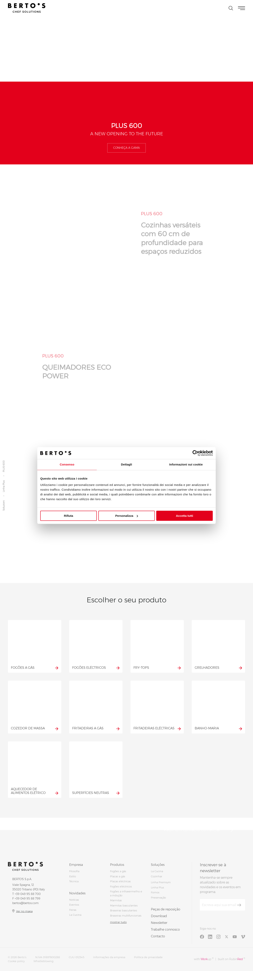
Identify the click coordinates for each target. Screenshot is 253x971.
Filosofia (74, 871)
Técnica (74, 881)
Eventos (74, 904)
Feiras (72, 909)
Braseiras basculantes (123, 910)
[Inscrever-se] (239, 905)
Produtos (117, 865)
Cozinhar (156, 876)
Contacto (158, 936)
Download (159, 916)
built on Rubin (231, 959)
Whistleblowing (43, 961)
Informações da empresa (109, 957)
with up (204, 959)
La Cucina (75, 914)
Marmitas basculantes (124, 905)
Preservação (158, 897)
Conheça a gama (126, 148)
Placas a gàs (117, 876)
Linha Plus (3, 486)
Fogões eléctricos (121, 886)
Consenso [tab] (67, 464)
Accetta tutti (184, 515)
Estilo (72, 876)
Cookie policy (16, 961)
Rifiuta (68, 515)
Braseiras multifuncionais (125, 915)
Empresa (76, 865)
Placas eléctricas (120, 881)
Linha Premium (161, 882)
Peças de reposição (165, 909)
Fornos (155, 892)
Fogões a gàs (118, 871)
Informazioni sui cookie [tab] (186, 464)
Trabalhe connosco (165, 929)
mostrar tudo (118, 922)
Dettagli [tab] (126, 464)
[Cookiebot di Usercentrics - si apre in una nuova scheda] (195, 453)
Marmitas (116, 900)
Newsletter (159, 923)
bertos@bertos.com (25, 903)
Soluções (158, 865)
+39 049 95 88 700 (28, 894)
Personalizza (126, 515)
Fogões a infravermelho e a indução (126, 893)
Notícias (74, 899)
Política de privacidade (148, 957)
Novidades (77, 893)
